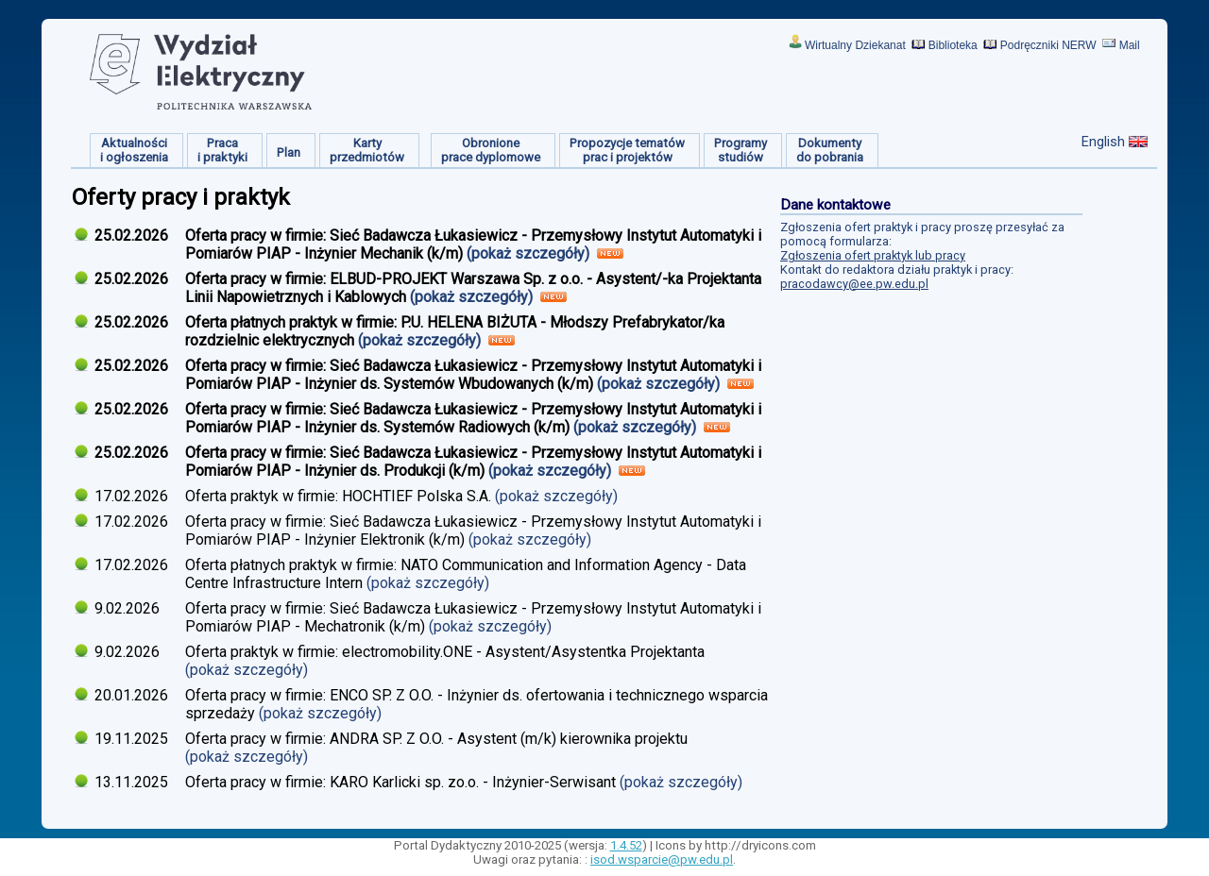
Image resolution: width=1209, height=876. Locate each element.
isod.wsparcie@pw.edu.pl (661, 859)
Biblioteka (953, 45)
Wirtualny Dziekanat (855, 45)
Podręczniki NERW (1048, 45)
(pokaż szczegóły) (530, 253)
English (1103, 141)
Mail (1129, 45)
